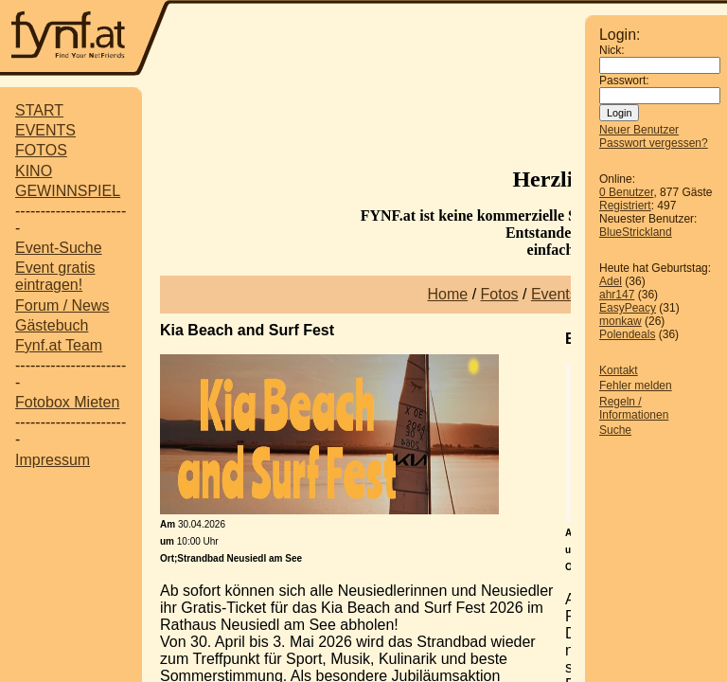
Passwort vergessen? (653, 143)
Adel (610, 281)
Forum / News (62, 305)
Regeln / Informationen (633, 408)
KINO (33, 171)
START (39, 110)
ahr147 (616, 294)
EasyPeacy (627, 307)
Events (554, 294)
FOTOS (41, 150)
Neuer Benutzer (639, 129)
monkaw (620, 321)
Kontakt (618, 370)
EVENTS (45, 130)
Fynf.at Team (58, 345)
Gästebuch (51, 325)
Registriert (625, 205)
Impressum (52, 460)
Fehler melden (635, 385)
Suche (615, 430)
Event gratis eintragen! (55, 276)
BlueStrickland (635, 232)
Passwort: (624, 80)
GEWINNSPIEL (67, 191)
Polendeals (627, 334)
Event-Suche (58, 248)
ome (453, 294)
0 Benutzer (626, 192)
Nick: (612, 50)
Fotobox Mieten (67, 402)
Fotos (500, 294)
